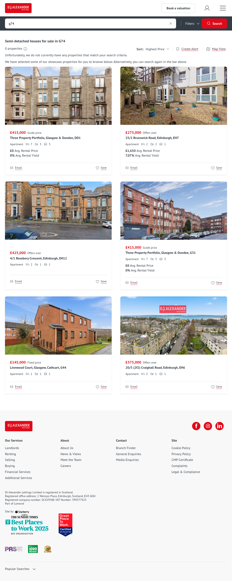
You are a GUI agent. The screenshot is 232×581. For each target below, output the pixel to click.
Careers (65, 466)
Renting (10, 454)
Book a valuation (178, 8)
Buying (10, 466)
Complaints (180, 466)
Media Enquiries (127, 460)
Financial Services (17, 472)
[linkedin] (219, 426)
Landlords (12, 448)
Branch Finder (126, 448)
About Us (66, 448)
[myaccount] (207, 8)
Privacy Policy (181, 454)
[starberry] (22, 511)
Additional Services (18, 478)
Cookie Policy (181, 448)
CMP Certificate (182, 460)
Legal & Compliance (186, 472)
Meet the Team (70, 460)
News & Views (70, 454)
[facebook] (196, 426)
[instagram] (208, 426)
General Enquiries (128, 454)
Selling (10, 460)
